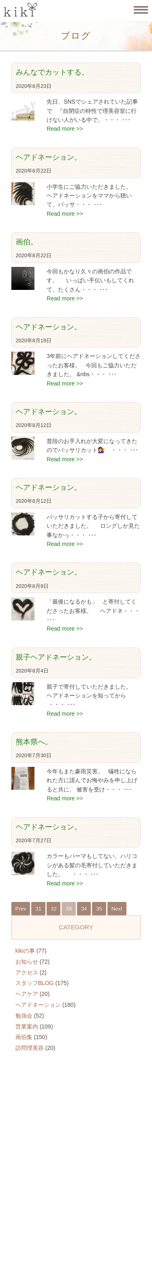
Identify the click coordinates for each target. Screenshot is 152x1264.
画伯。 (27, 242)
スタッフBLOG (34, 983)
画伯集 (23, 1037)
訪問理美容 (29, 1048)
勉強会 (23, 1015)
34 (84, 909)
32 (53, 909)
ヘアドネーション (38, 1005)
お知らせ (26, 961)
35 (99, 909)
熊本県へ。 (34, 742)
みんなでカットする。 (52, 72)
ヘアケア (26, 994)
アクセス (26, 972)
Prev (20, 909)
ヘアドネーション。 (48, 157)
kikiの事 (25, 950)
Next (116, 909)
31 (38, 909)
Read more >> (65, 128)
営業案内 (26, 1026)
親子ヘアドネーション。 (56, 657)
